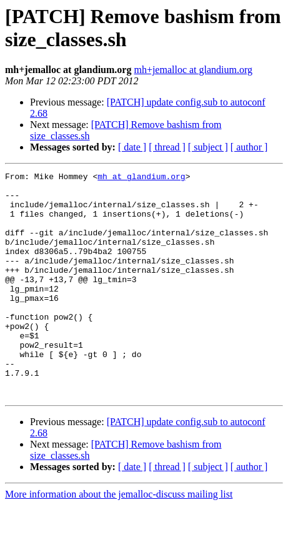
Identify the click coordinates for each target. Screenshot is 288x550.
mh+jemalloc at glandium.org (193, 69)
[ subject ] (208, 147)
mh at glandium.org (141, 178)
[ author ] (249, 147)
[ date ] (132, 147)
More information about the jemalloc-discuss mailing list (118, 539)
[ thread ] (167, 147)
